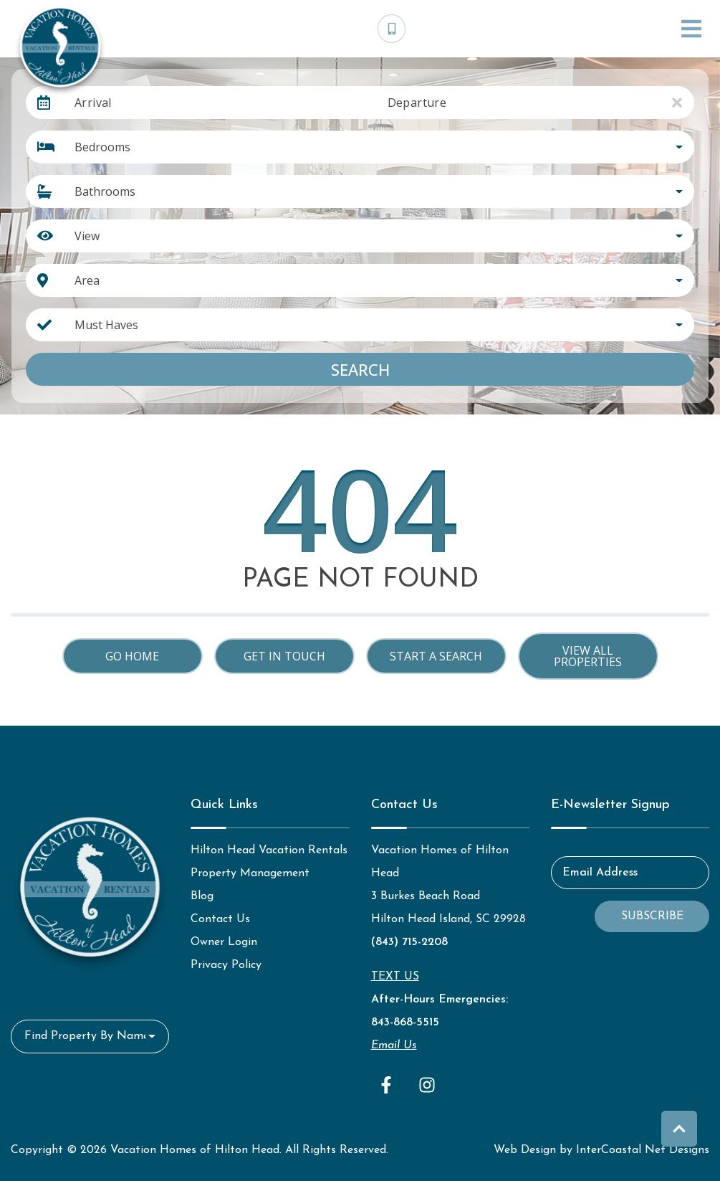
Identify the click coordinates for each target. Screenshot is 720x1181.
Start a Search (436, 656)
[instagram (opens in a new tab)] (427, 1085)
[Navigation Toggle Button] (691, 28)
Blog (202, 896)
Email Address (600, 872)
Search (360, 369)
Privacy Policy (226, 965)
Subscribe (652, 916)
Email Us (394, 1045)
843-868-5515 (405, 1022)
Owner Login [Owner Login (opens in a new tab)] (224, 942)
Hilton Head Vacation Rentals (269, 850)
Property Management (250, 873)
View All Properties (588, 656)
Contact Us (220, 919)
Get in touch (284, 656)
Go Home (132, 656)
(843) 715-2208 (409, 942)
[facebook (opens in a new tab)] (388, 1085)
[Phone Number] (392, 28)
